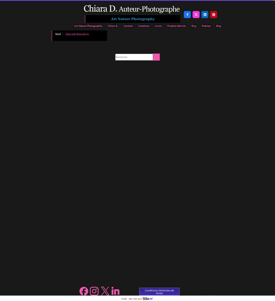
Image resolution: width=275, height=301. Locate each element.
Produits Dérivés (176, 25)
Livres (158, 25)
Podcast (206, 25)
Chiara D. (113, 25)
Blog (194, 25)
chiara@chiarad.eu (77, 34)
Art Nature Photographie (88, 25)
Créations (143, 25)
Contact (128, 25)
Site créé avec (142, 299)
